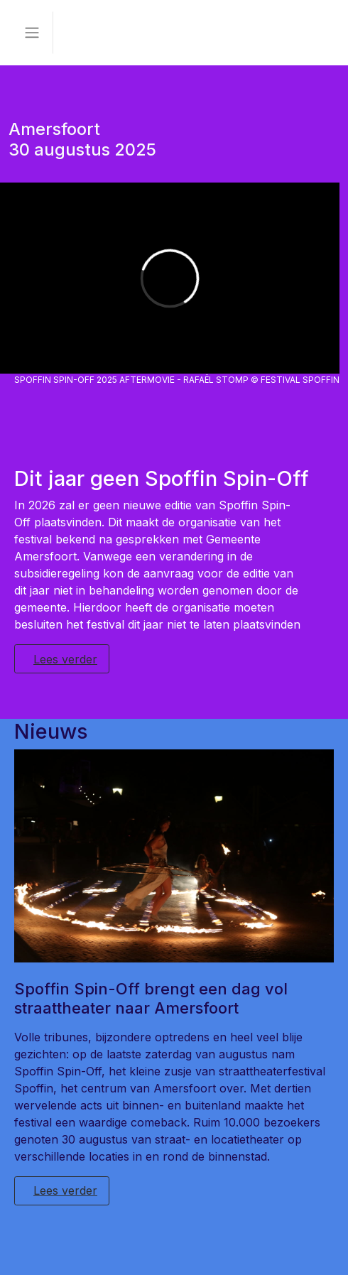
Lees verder (65, 659)
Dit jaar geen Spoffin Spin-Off (161, 478)
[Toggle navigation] (32, 32)
